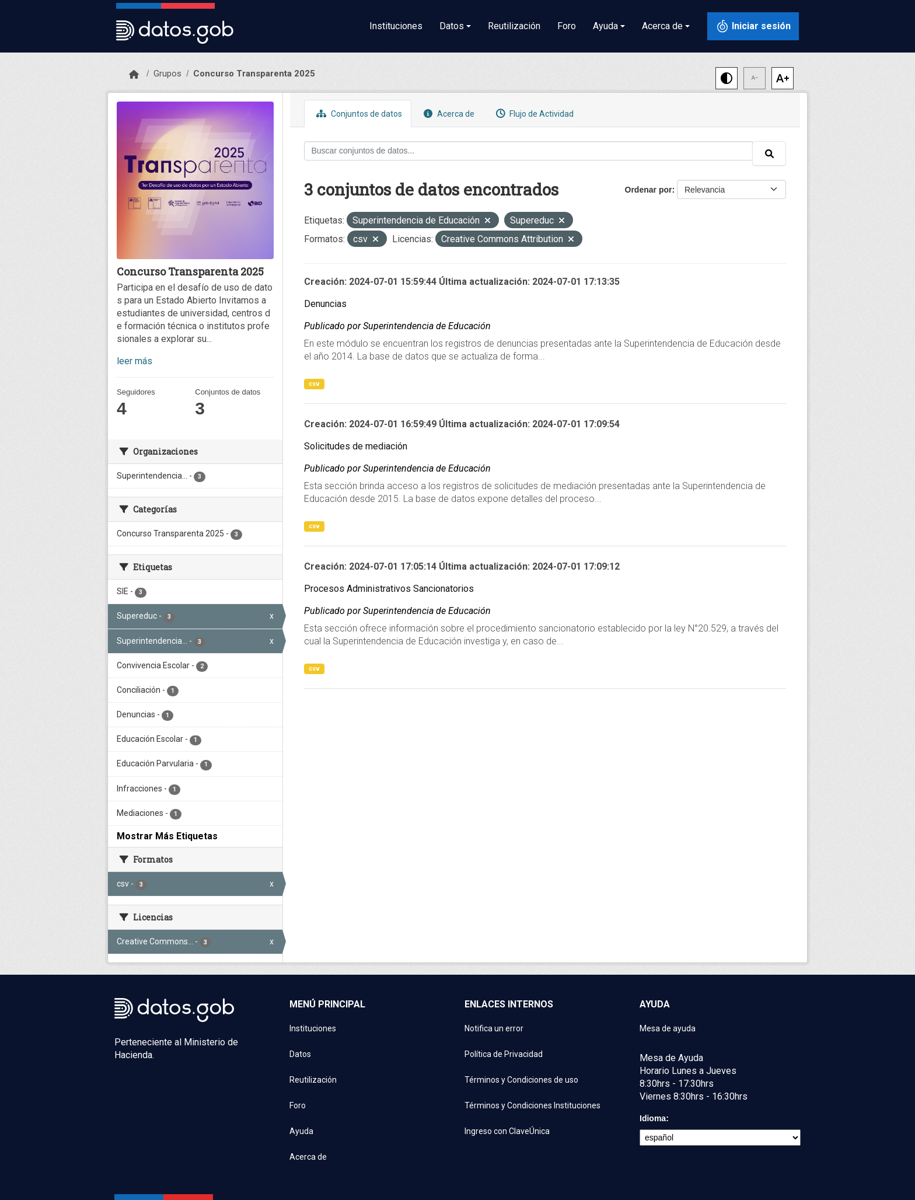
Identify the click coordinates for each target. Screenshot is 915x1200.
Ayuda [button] (605, 26)
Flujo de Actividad (533, 113)
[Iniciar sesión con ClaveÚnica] (753, 26)
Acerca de (447, 113)
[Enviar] (769, 153)
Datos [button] (451, 26)
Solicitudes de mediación (355, 446)
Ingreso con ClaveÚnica (507, 1131)
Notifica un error (494, 1028)
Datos (300, 1054)
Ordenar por (648, 189)
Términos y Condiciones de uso (521, 1079)
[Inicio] (134, 74)
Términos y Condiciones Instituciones (532, 1105)
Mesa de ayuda (668, 1028)
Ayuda (301, 1131)
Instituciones (395, 26)
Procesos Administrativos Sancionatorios (389, 588)
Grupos (167, 73)
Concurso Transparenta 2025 (254, 73)
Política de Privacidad (504, 1054)
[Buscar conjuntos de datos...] (528, 151)
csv (314, 384)
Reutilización (514, 26)
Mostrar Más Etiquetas (167, 836)
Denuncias (325, 303)
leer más (134, 361)
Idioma (653, 1118)
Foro (566, 26)
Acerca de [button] (662, 26)
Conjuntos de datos (357, 113)
